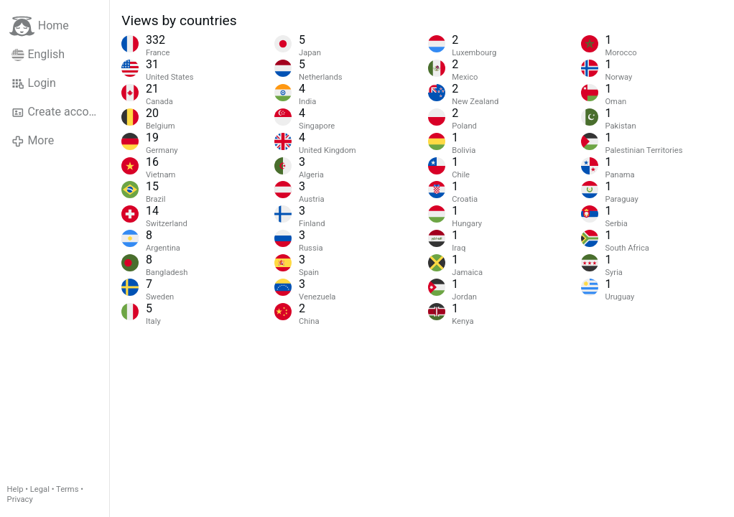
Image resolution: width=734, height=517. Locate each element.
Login (33, 83)
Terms (67, 489)
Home (39, 26)
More (32, 141)
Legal (40, 489)
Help (15, 489)
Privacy (20, 499)
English (38, 54)
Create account (58, 112)
